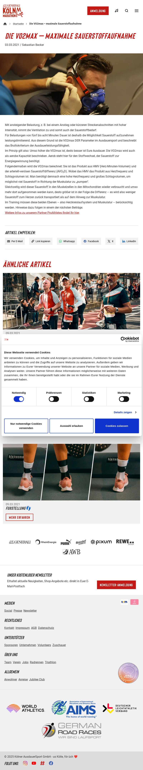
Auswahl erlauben (71, 425)
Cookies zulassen (117, 425)
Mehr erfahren (19, 517)
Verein (17, 662)
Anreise (23, 679)
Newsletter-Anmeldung (116, 585)
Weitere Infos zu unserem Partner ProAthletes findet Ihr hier (42, 212)
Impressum (23, 628)
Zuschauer (59, 645)
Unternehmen (27, 645)
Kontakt (9, 628)
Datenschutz (46, 628)
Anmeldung (98, 11)
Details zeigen (123, 412)
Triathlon (50, 662)
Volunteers (44, 645)
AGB (34, 628)
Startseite (18, 23)
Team (7, 662)
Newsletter (30, 610)
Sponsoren (11, 645)
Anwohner (10, 679)
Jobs (25, 662)
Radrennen (36, 662)
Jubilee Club (37, 679)
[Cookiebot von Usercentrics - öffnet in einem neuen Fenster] (123, 339)
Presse (18, 610)
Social (8, 610)
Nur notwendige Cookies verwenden (26, 426)
